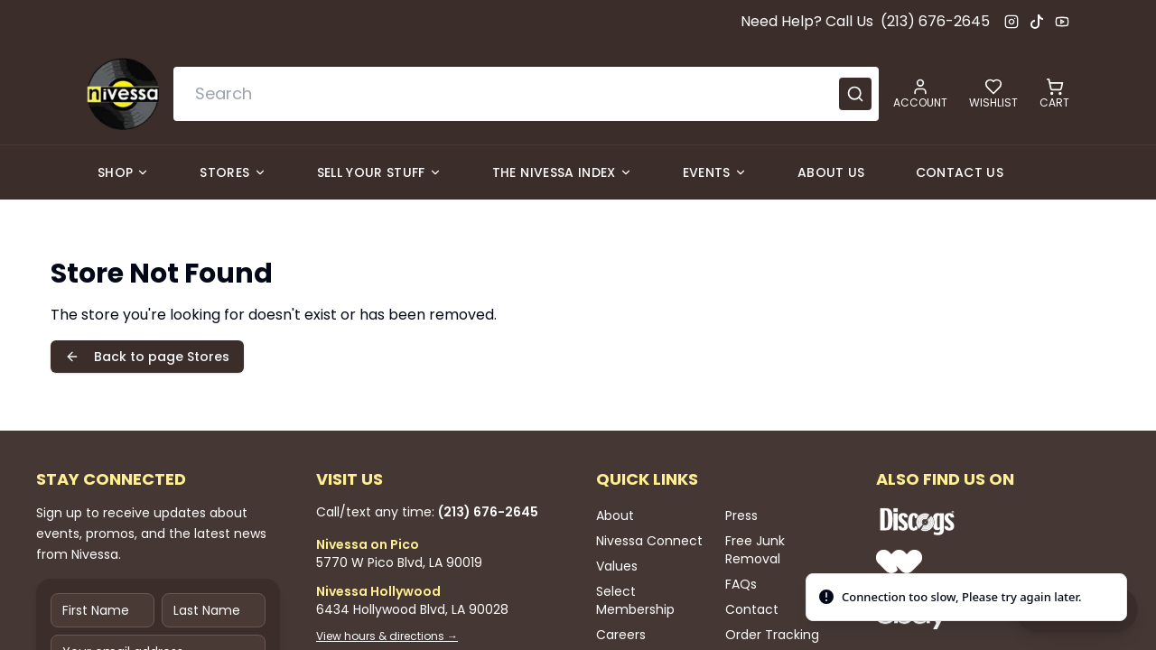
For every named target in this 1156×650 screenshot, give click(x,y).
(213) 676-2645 (935, 21)
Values (617, 566)
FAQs (741, 584)
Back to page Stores (147, 357)
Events (715, 172)
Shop (123, 172)
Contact (751, 609)
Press (741, 515)
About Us (831, 172)
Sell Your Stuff (379, 172)
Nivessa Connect (649, 541)
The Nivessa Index (562, 172)
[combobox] (526, 94)
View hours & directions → (387, 636)
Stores (233, 172)
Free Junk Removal (755, 550)
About (615, 515)
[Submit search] (855, 94)
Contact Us (960, 172)
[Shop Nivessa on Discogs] (975, 520)
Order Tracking (772, 635)
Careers (621, 635)
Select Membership (635, 600)
